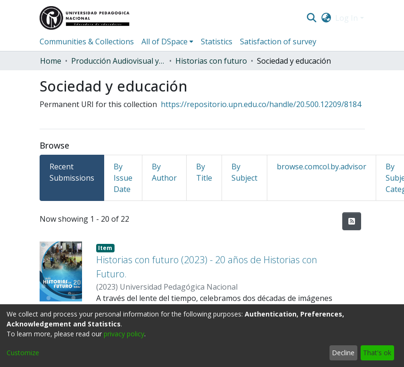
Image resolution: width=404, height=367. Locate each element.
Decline (343, 352)
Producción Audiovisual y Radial (118, 61)
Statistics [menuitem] (216, 41)
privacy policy (124, 333)
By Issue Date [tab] (123, 177)
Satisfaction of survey (278, 41)
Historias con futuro (211, 61)
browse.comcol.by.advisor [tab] (321, 166)
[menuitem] (326, 18)
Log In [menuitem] (346, 18)
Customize (23, 352)
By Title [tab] (204, 172)
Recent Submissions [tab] (71, 172)
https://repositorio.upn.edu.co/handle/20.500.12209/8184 (261, 104)
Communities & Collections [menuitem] (87, 41)
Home (50, 61)
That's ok (377, 352)
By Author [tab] (164, 172)
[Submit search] (312, 18)
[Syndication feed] (351, 221)
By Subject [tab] (244, 172)
